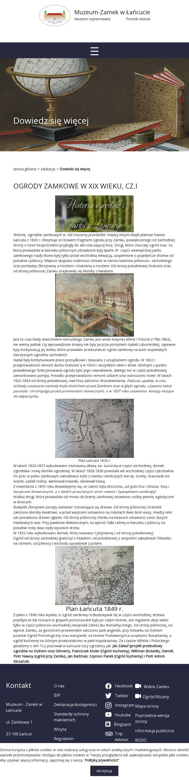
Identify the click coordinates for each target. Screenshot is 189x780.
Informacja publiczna (154, 730)
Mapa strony (147, 706)
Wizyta (60, 729)
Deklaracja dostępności (75, 704)
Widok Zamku (152, 686)
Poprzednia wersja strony (152, 718)
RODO (140, 740)
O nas (59, 686)
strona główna (24, 169)
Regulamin (64, 738)
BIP (57, 695)
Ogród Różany (152, 696)
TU (42, 645)
